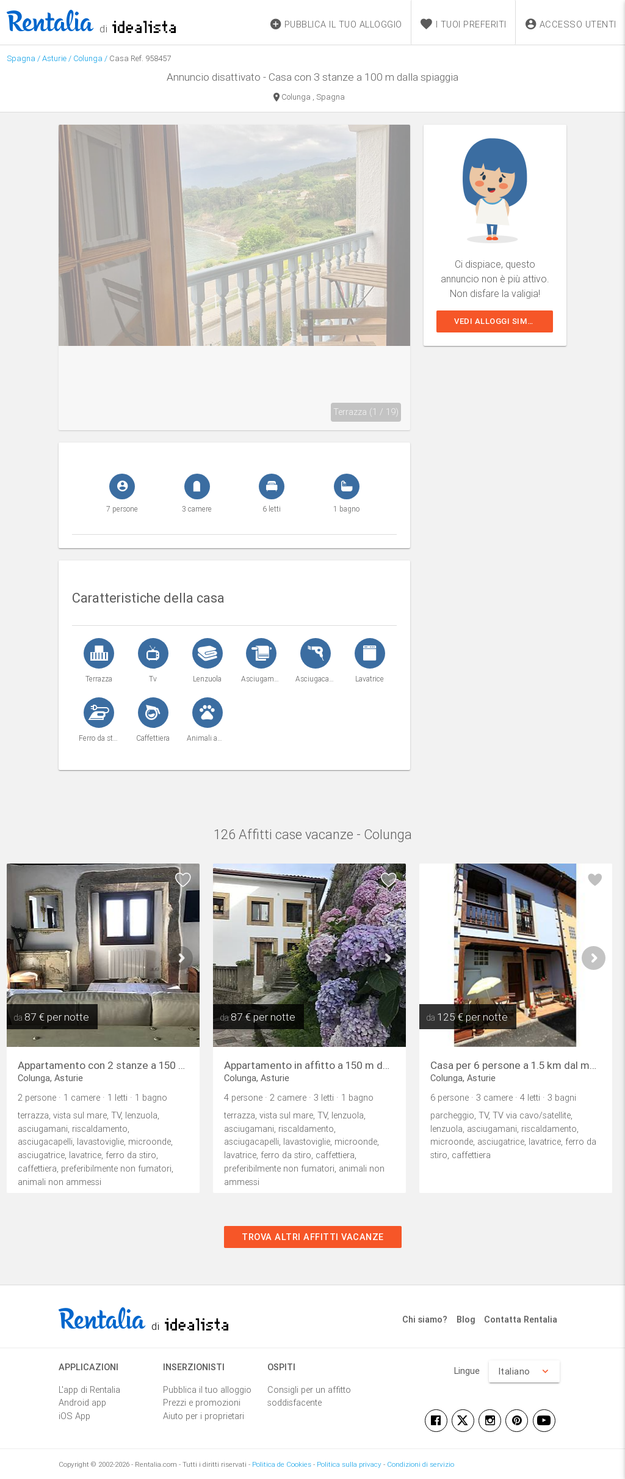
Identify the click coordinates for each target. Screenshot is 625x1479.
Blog (466, 1319)
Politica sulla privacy (349, 1464)
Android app (82, 1402)
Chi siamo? (424, 1319)
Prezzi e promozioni (201, 1402)
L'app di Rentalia (89, 1389)
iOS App (74, 1416)
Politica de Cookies (281, 1464)
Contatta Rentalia (520, 1319)
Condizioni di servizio (420, 1464)
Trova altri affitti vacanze (313, 1236)
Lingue (467, 1370)
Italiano (524, 1371)
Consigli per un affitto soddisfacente (309, 1396)
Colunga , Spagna (309, 97)
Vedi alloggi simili (496, 321)
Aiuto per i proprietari (203, 1416)
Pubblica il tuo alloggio (207, 1389)
